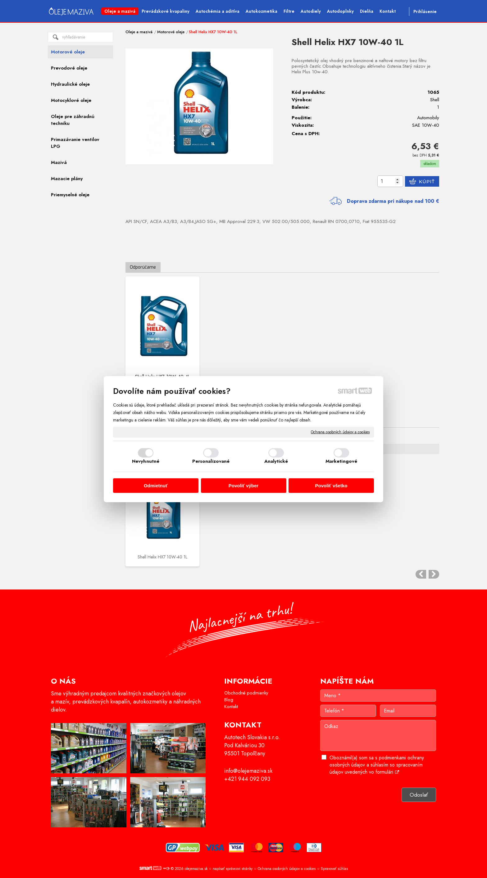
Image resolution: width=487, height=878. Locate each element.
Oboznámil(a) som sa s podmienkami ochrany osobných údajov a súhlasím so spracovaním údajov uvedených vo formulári (377, 765)
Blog (228, 699)
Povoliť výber (243, 485)
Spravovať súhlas (334, 868)
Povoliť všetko (331, 485)
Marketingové (341, 461)
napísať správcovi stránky (233, 868)
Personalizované (211, 461)
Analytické (276, 461)
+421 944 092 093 (247, 779)
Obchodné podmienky (246, 692)
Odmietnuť (156, 485)
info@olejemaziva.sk (248, 771)
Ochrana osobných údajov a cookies (340, 432)
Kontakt (231, 706)
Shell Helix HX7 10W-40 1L (162, 557)
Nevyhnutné (145, 461)
